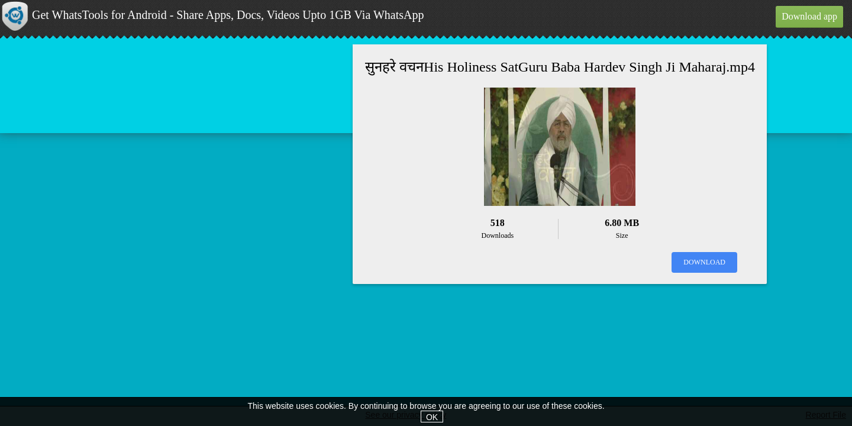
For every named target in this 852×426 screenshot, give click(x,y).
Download (704, 262)
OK (432, 417)
